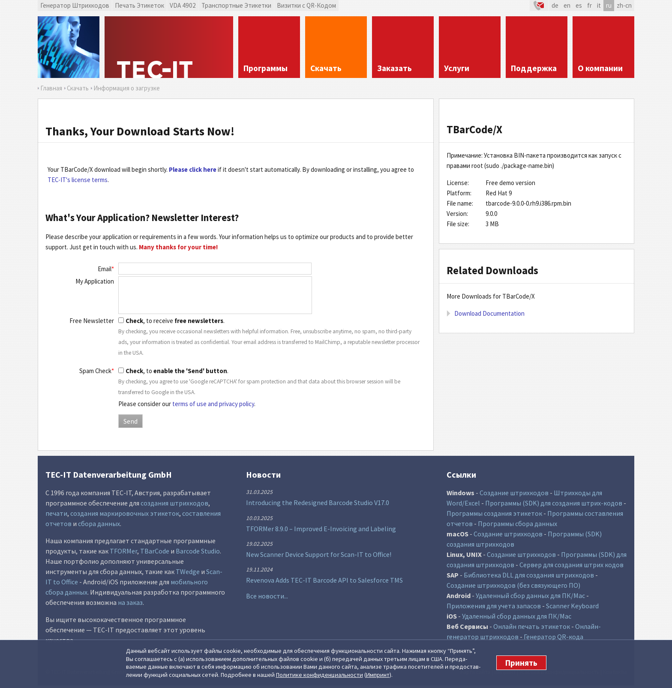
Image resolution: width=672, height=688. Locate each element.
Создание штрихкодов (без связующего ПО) (513, 585)
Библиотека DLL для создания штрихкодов (529, 575)
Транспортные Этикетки (236, 5)
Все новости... (267, 596)
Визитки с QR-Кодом (306, 5)
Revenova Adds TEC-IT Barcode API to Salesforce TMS (324, 580)
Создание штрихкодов (514, 492)
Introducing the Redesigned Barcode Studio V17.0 (317, 502)
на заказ (130, 602)
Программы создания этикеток (494, 513)
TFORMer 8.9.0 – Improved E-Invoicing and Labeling (321, 528)
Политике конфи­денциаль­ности (319, 675)
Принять (521, 663)
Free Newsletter (91, 321)
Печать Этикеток (139, 5)
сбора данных (99, 523)
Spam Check (96, 371)
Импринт (378, 675)
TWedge (188, 571)
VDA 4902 (183, 5)
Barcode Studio (198, 551)
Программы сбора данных (517, 523)
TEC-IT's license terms (78, 180)
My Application (94, 281)
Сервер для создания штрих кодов (571, 564)
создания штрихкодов (174, 503)
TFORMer (123, 551)
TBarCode (154, 551)
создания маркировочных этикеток (124, 513)
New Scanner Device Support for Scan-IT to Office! (318, 554)
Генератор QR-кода (553, 636)
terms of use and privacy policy (213, 404)
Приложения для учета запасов (494, 605)
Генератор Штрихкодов (74, 5)
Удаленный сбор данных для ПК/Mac (530, 595)
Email (106, 269)
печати (56, 513)
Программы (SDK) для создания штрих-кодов (553, 503)
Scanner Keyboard (572, 605)
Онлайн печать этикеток (531, 626)
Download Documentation (489, 313)
